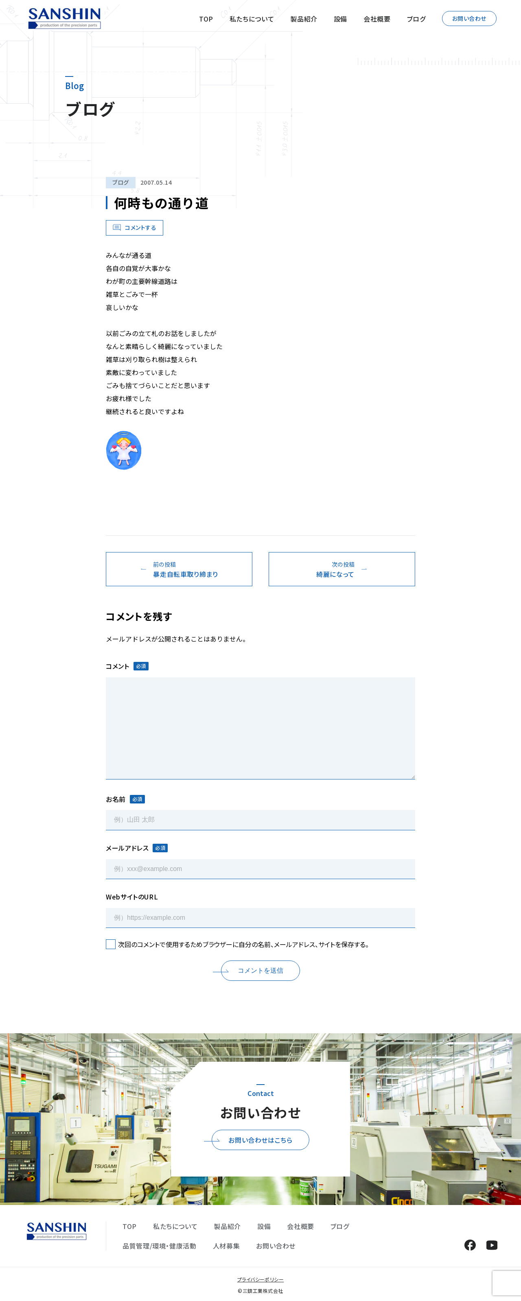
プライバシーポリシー (260, 1279)
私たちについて (252, 19)
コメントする (140, 227)
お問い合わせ (469, 18)
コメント (127, 665)
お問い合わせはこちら (260, 1140)
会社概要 (377, 19)
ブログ (416, 19)
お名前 (125, 799)
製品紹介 (303, 19)
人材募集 (226, 1246)
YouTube (491, 1245)
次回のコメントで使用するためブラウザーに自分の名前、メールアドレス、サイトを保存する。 (243, 944)
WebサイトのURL (132, 896)
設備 (340, 19)
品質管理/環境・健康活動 (160, 1246)
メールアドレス (137, 847)
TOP (206, 19)
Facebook (469, 1245)
